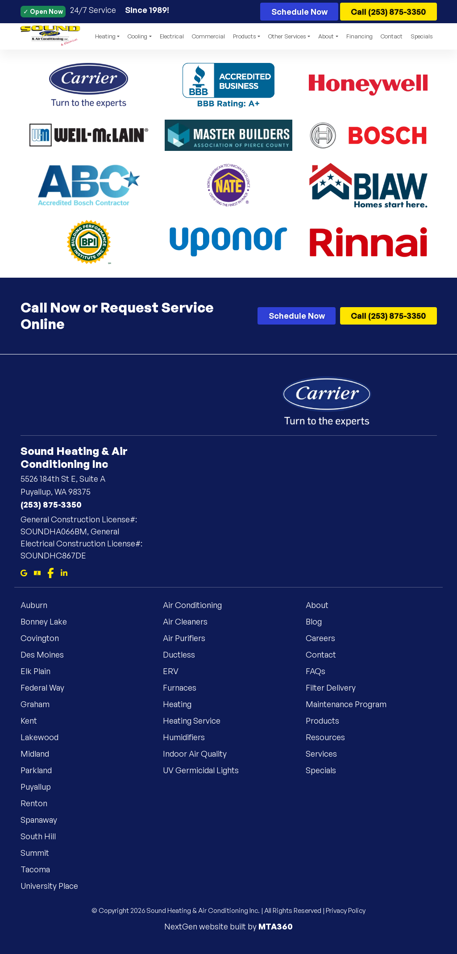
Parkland (41, 770)
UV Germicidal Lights (206, 770)
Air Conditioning (198, 604)
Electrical (172, 36)
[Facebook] (50, 572)
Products (328, 720)
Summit (40, 852)
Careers (326, 637)
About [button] (326, 36)
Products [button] (244, 36)
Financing (359, 36)
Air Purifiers (189, 637)
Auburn (39, 604)
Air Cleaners (190, 621)
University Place (55, 885)
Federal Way (48, 687)
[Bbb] (37, 572)
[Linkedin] (64, 572)
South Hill (43, 836)
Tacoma (41, 869)
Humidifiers (189, 737)
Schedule (299, 12)
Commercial (208, 36)
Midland (40, 753)
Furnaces (185, 687)
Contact (392, 36)
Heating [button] (105, 36)
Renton (39, 803)
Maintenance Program (351, 703)
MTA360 (275, 926)
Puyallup (41, 786)
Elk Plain (41, 670)
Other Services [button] (287, 36)
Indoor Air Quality (200, 753)
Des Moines (48, 654)
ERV (176, 670)
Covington (45, 637)
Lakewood (45, 737)
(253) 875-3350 (51, 504)
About (322, 604)
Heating (182, 703)
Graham (40, 703)
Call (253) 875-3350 (388, 12)
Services (327, 753)
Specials (422, 36)
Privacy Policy (346, 910)
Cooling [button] (137, 36)
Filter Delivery (336, 687)
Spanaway (44, 819)
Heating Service (197, 720)
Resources (331, 737)
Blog (319, 621)
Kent (34, 720)
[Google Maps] (24, 572)
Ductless (184, 654)
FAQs (321, 670)
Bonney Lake (49, 621)
